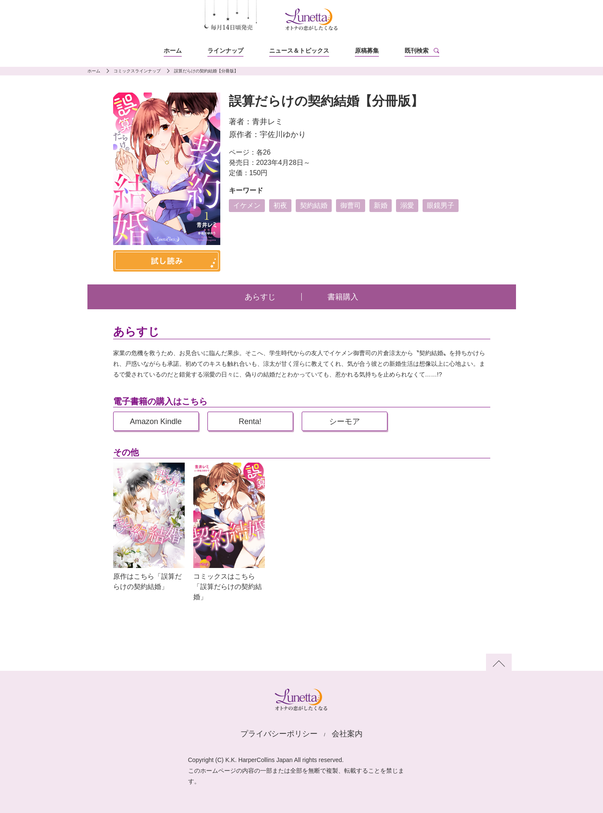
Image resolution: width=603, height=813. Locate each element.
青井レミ (267, 121)
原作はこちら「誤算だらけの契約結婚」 (147, 581)
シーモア (344, 421)
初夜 (280, 205)
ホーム (173, 50)
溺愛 (407, 205)
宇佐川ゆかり (283, 134)
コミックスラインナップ (137, 71)
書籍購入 (342, 297)
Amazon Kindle (156, 421)
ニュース (299, 50)
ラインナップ (225, 50)
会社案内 (347, 733)
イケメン (247, 205)
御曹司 (350, 205)
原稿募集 (367, 50)
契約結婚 (313, 205)
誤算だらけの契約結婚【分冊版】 (206, 71)
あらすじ (260, 297)
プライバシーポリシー (279, 733)
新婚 (380, 205)
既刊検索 (417, 50)
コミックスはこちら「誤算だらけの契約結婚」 (227, 587)
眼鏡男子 (440, 205)
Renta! (250, 421)
